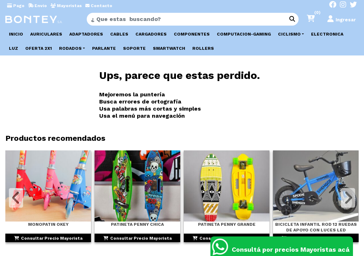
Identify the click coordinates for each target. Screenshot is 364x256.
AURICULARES (46, 34)
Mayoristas (66, 5)
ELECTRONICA (327, 34)
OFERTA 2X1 (38, 48)
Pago (16, 5)
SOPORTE (134, 48)
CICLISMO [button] (289, 34)
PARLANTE (104, 48)
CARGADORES (151, 34)
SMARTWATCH (169, 48)
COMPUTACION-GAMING (244, 34)
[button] (314, 19)
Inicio (16, 34)
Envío (37, 5)
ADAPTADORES (86, 34)
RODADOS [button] (70, 48)
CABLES (119, 34)
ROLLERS (203, 48)
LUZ (13, 48)
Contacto (98, 5)
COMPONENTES (192, 34)
